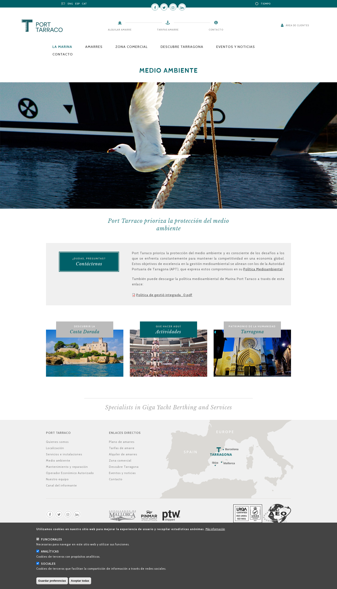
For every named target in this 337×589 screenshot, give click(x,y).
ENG (70, 3)
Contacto (216, 29)
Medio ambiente (58, 460)
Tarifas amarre (168, 29)
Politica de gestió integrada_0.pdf (164, 295)
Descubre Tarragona (182, 47)
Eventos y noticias (235, 47)
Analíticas (50, 556)
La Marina (62, 47)
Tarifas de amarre (122, 448)
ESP (77, 3)
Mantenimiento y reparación (67, 466)
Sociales (48, 568)
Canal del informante (61, 485)
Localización (55, 448)
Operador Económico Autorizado (70, 473)
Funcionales (51, 544)
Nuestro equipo (57, 479)
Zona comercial (131, 47)
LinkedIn (182, 7)
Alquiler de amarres (123, 454)
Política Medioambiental (263, 269)
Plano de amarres (122, 442)
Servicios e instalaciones (64, 454)
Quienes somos (57, 442)
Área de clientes (297, 25)
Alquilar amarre (120, 29)
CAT (84, 3)
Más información (215, 534)
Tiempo (266, 3)
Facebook (155, 7)
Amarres (94, 47)
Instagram (173, 7)
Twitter (164, 7)
